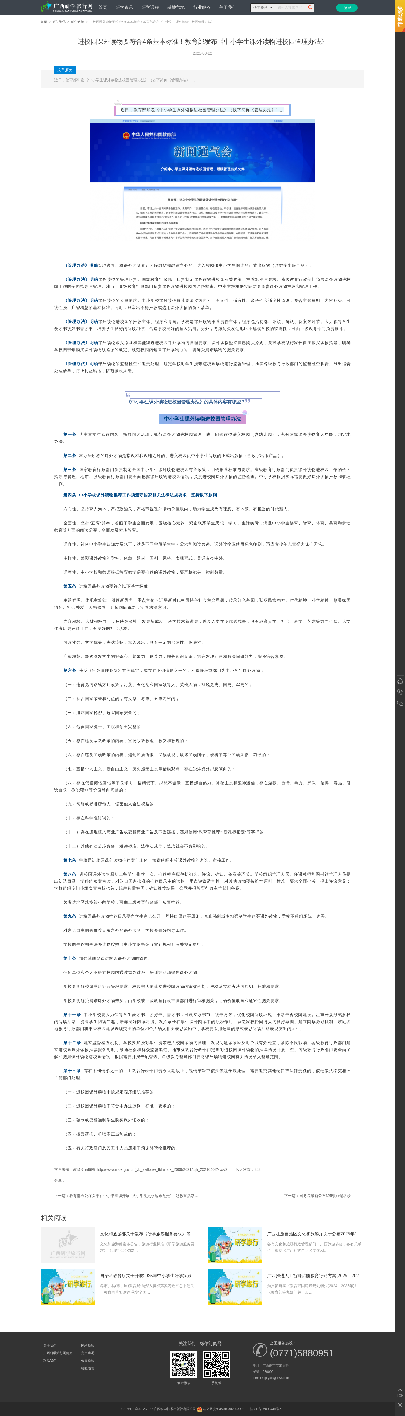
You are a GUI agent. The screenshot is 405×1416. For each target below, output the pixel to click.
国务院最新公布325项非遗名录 (325, 1195)
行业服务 (202, 7)
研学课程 (150, 7)
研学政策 (77, 22)
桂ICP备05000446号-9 (266, 1409)
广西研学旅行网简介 (58, 1353)
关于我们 (227, 7)
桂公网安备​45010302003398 (220, 1409)
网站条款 (87, 1345)
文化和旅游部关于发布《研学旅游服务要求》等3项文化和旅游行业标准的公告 (148, 1234)
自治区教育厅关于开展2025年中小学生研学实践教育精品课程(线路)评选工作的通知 (148, 1275)
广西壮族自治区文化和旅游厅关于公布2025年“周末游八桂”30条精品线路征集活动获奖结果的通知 (315, 1234)
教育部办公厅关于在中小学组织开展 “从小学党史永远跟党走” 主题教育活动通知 (134, 1195)
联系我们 (49, 1361)
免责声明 (87, 1353)
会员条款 (87, 1361)
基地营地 (176, 7)
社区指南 (87, 1368)
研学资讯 (124, 7)
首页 (102, 7)
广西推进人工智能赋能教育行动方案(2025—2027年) (315, 1275)
